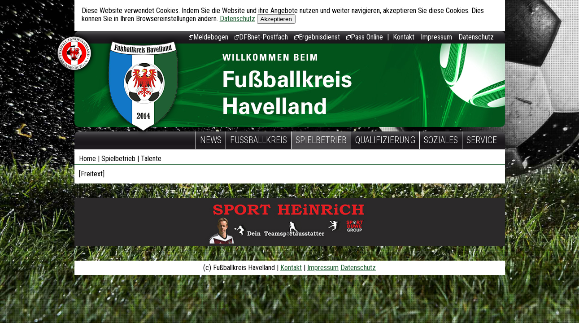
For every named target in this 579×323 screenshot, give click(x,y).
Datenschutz (237, 18)
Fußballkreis (258, 140)
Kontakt (403, 37)
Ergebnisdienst (317, 37)
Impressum (436, 37)
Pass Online (364, 37)
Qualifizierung (385, 140)
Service (481, 140)
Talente (151, 158)
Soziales (441, 140)
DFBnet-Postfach (261, 37)
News (211, 140)
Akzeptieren (276, 19)
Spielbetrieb (321, 140)
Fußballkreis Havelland (143, 86)
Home (87, 158)
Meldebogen (208, 37)
